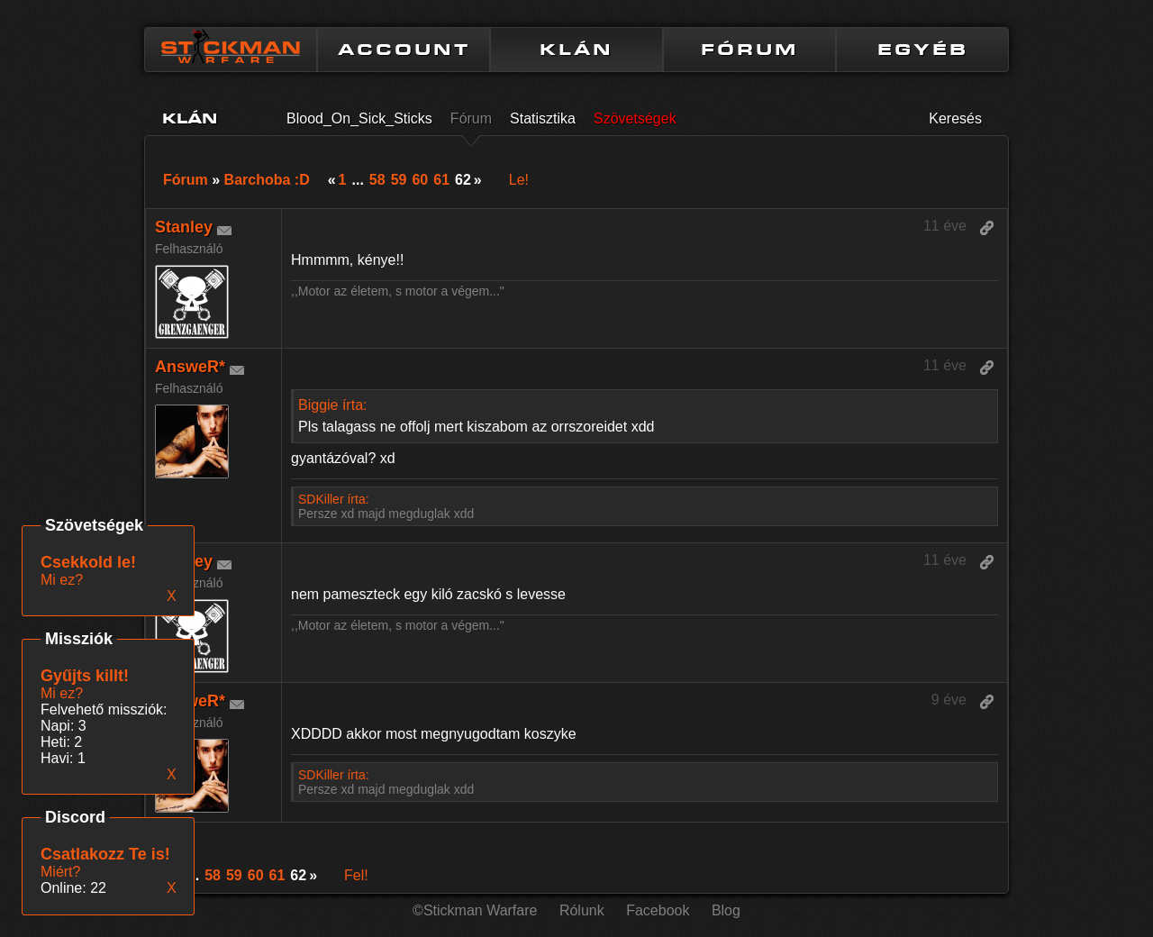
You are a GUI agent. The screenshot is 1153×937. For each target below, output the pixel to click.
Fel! (356, 875)
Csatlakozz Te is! (105, 854)
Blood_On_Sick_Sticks (359, 118)
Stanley (184, 227)
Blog (726, 910)
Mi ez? (62, 693)
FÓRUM (749, 49)
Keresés (955, 118)
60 (420, 179)
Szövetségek (635, 118)
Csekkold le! (88, 562)
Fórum (471, 118)
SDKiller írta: (333, 499)
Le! (519, 179)
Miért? (60, 871)
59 (399, 179)
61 (441, 179)
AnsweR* (190, 367)
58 (377, 179)
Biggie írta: (332, 405)
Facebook (657, 910)
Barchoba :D (267, 179)
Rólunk (581, 910)
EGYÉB (922, 49)
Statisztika (543, 118)
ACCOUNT (404, 49)
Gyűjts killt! (85, 676)
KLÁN (576, 49)
